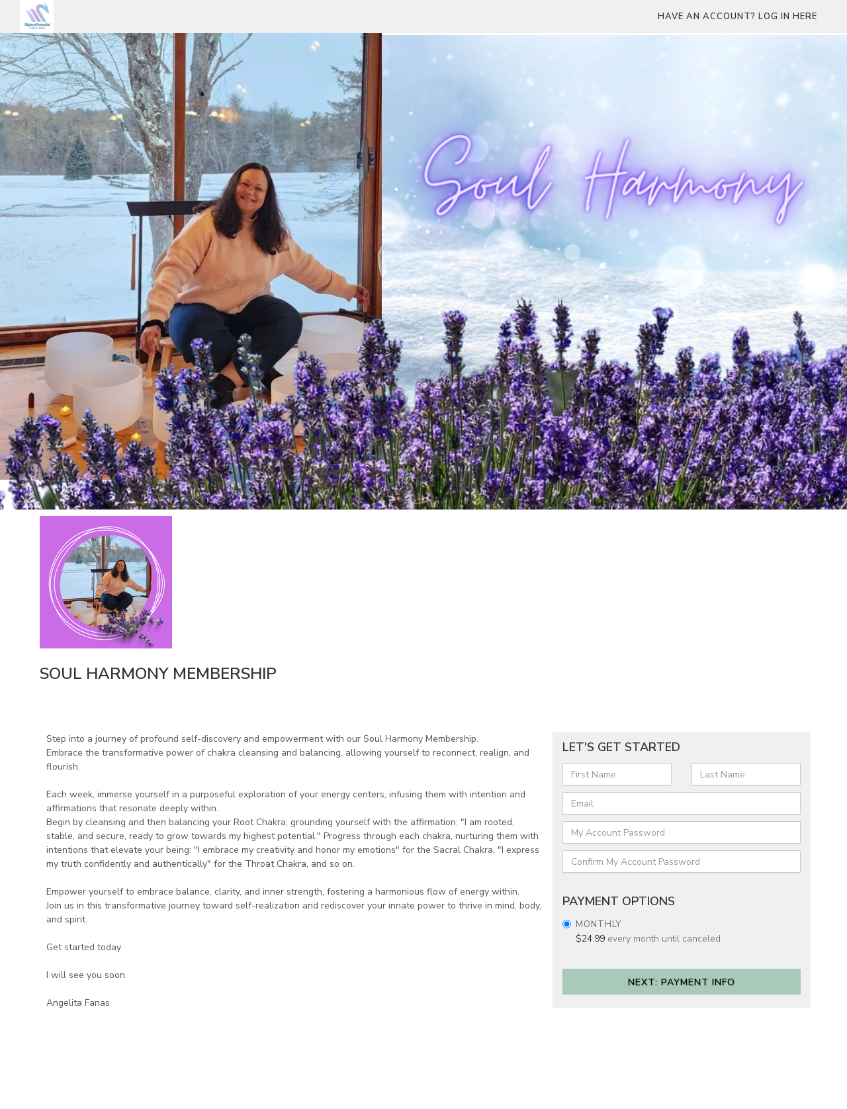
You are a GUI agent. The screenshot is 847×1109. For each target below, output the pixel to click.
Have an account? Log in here (737, 16)
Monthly (598, 924)
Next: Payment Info (681, 982)
